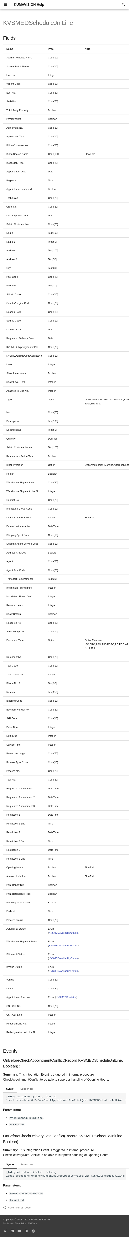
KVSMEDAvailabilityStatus (63, 932)
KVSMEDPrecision (66, 997)
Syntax (10, 1088)
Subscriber (26, 1088)
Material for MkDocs (26, 1223)
